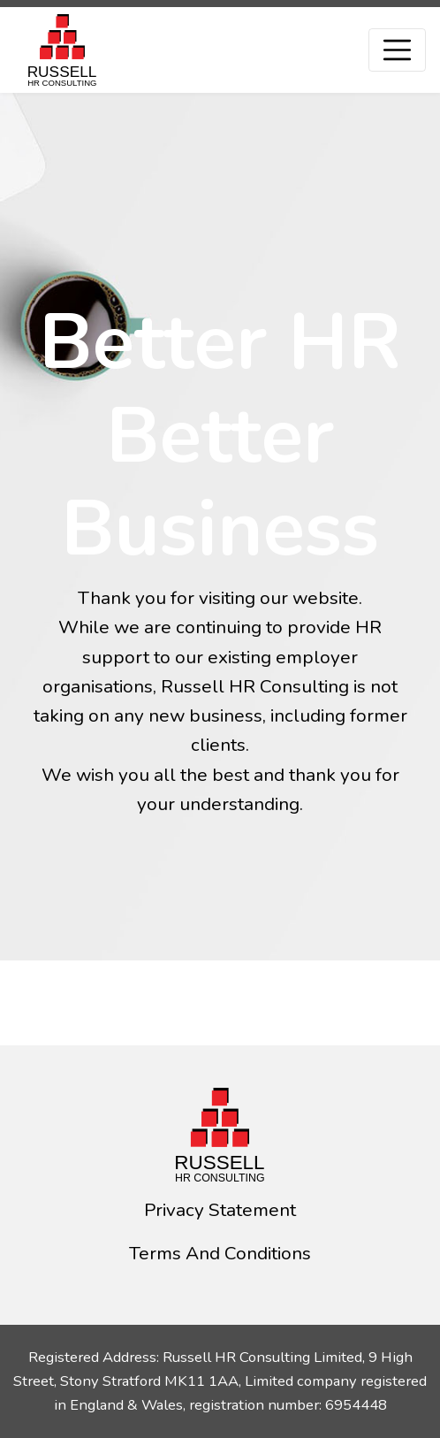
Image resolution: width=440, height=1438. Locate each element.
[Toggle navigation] (397, 50)
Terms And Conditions (220, 1253)
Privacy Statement (220, 1209)
